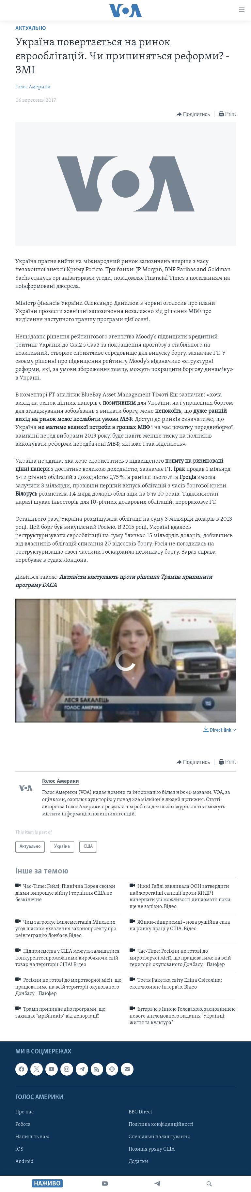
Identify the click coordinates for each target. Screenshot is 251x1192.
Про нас (24, 1112)
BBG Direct (140, 1112)
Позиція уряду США (152, 1149)
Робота (23, 1124)
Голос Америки (33, 87)
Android (24, 1161)
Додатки (138, 1161)
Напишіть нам (32, 1137)
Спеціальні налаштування (159, 1137)
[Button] (193, 114)
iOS (19, 1149)
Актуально (30, 28)
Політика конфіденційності (161, 1124)
